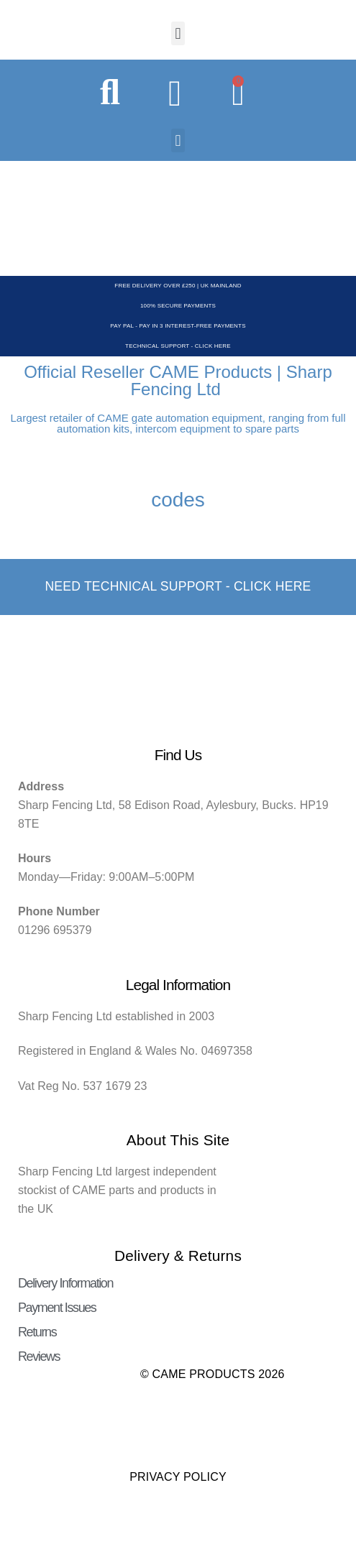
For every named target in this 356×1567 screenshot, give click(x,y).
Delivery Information (65, 1283)
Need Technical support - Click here (178, 586)
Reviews (39, 1356)
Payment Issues (57, 1307)
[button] (178, 33)
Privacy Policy (178, 1477)
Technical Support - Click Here (178, 346)
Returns (37, 1332)
